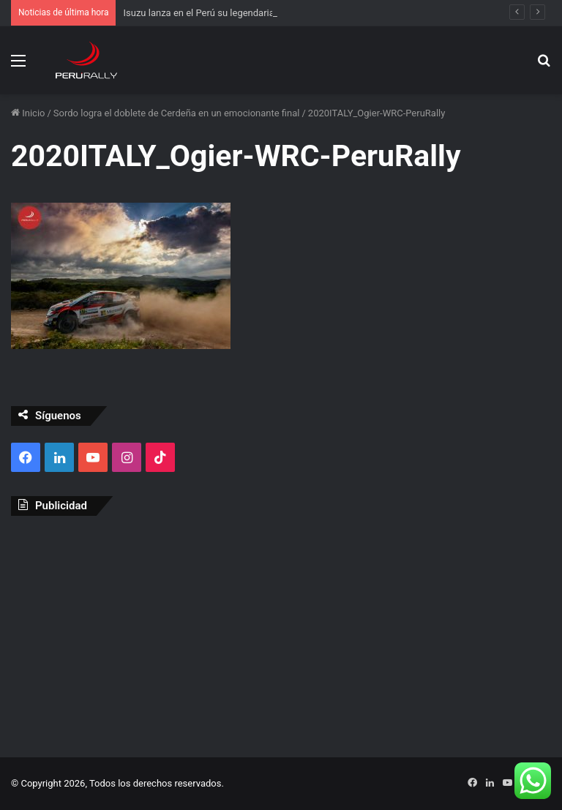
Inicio (28, 113)
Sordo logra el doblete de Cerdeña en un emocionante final (176, 113)
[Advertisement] (281, 632)
